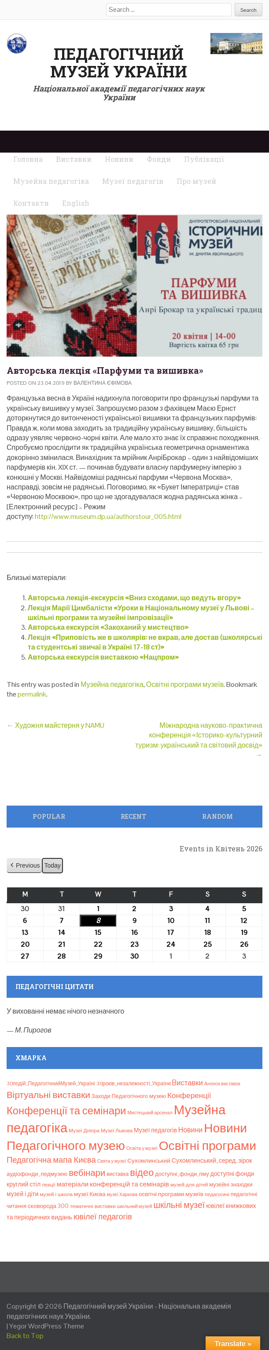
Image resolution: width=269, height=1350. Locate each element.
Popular (49, 816)
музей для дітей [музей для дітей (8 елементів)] (189, 1185)
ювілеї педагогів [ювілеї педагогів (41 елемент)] (103, 1216)
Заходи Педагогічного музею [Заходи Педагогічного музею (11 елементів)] (129, 1096)
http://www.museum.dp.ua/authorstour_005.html (108, 516)
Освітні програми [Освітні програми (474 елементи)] (207, 1145)
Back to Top (25, 1335)
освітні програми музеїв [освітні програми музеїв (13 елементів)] (171, 1194)
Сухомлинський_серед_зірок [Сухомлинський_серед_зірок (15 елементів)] (212, 1160)
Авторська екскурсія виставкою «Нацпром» (103, 657)
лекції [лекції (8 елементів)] (48, 1185)
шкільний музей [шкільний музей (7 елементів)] (134, 1206)
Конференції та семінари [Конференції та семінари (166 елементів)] (66, 1110)
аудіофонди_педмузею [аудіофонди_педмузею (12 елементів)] (37, 1174)
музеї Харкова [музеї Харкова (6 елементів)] (122, 1194)
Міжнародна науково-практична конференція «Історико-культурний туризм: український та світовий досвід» (198, 740)
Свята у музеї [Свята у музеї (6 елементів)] (111, 1161)
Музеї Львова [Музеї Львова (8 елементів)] (117, 1130)
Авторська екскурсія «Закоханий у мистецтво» (108, 627)
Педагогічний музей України (118, 62)
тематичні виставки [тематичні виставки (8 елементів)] (93, 1206)
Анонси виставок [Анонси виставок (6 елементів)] (222, 1083)
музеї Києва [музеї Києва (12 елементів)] (89, 1194)
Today (52, 865)
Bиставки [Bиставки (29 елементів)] (187, 1082)
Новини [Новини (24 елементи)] (190, 1130)
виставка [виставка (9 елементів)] (118, 1174)
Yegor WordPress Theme (46, 1326)
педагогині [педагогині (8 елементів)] (217, 1194)
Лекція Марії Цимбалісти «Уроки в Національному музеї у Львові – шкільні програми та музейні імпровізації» (141, 612)
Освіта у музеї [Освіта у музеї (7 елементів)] (142, 1148)
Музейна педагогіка (112, 684)
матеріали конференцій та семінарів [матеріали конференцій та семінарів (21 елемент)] (113, 1184)
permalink (32, 694)
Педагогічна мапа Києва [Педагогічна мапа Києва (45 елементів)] (51, 1160)
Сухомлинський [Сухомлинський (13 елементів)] (148, 1160)
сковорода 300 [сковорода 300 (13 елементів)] (48, 1206)
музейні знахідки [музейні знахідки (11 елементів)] (230, 1184)
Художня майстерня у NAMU (55, 725)
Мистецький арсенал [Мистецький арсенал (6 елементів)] (149, 1112)
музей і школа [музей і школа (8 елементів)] (56, 1194)
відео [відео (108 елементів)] (142, 1172)
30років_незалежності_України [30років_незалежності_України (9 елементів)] (133, 1083)
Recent (133, 816)
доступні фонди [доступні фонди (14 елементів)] (232, 1174)
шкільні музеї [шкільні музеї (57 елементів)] (179, 1205)
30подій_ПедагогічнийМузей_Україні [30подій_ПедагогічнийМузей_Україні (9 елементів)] (51, 1083)
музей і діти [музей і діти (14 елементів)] (22, 1194)
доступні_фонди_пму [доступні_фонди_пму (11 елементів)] (182, 1174)
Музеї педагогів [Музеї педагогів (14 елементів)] (155, 1130)
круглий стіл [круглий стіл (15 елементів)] (24, 1184)
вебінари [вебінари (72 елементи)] (87, 1173)
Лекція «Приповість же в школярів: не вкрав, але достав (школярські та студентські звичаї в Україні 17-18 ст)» (145, 642)
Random (217, 816)
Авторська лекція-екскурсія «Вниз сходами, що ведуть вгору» (134, 597)
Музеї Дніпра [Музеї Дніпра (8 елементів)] (84, 1130)
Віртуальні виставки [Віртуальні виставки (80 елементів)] (48, 1095)
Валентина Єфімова (103, 383)
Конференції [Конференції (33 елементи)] (189, 1095)
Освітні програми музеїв (185, 684)
